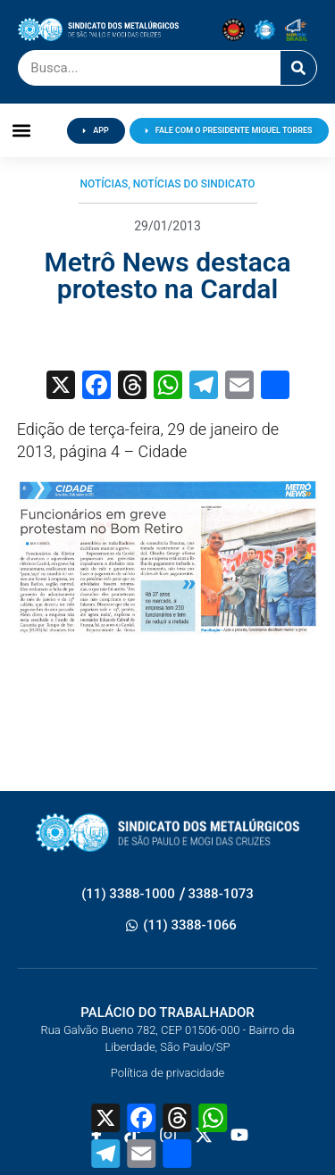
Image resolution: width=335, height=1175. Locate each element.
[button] (22, 131)
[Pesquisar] (298, 68)
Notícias (104, 184)
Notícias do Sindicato (194, 184)
